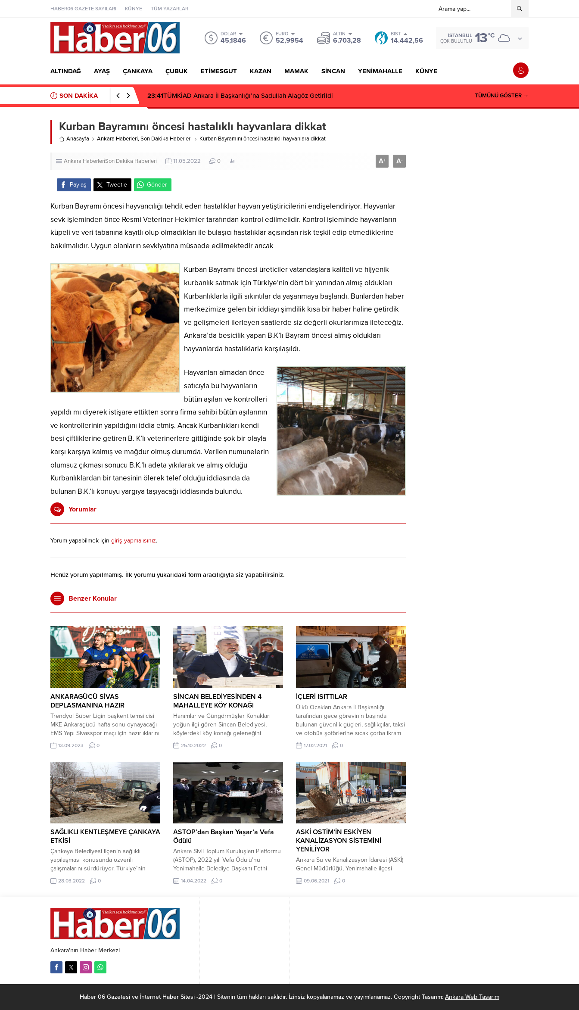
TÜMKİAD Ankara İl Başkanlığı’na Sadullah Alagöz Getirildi (240, 96)
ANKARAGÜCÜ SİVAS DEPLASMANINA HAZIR (87, 701)
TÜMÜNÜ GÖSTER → (502, 95)
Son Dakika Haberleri (166, 138)
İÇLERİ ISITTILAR (321, 696)
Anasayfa (74, 138)
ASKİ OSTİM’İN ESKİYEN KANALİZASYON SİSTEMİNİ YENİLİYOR (338, 841)
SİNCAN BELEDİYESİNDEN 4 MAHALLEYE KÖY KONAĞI (217, 701)
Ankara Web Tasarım (472, 997)
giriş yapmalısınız (133, 540)
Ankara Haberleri (117, 138)
